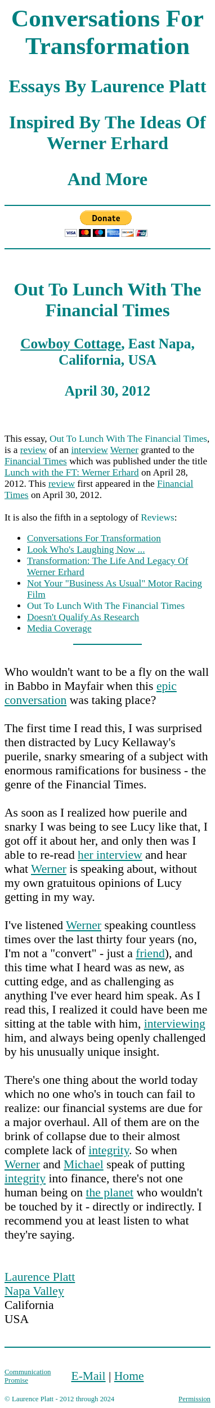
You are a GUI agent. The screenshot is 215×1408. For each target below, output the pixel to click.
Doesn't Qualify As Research (83, 617)
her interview (110, 855)
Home (129, 1376)
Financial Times (36, 461)
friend (150, 953)
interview (89, 450)
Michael (84, 1164)
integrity (108, 1150)
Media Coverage (59, 628)
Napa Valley (34, 1291)
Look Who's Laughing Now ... (86, 549)
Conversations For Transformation (94, 538)
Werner (124, 450)
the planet (110, 1192)
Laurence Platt (40, 1277)
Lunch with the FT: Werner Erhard (72, 472)
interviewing (174, 1023)
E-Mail (88, 1376)
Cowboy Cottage (70, 343)
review (33, 450)
